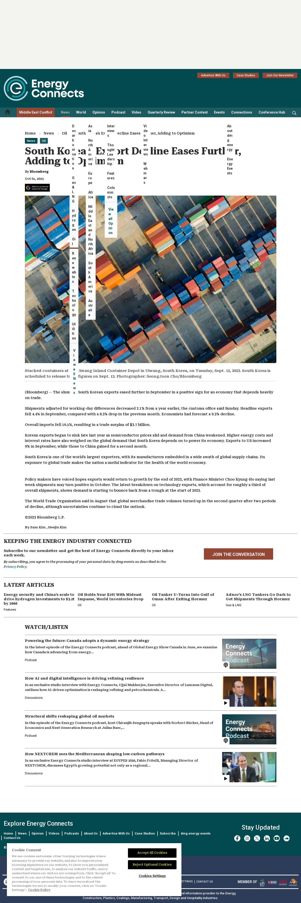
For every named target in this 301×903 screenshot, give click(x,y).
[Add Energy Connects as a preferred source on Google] (37, 188)
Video (136, 112)
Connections (241, 112)
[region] (94, 869)
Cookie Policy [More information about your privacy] (39, 890)
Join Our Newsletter (280, 75)
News (65, 112)
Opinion (98, 112)
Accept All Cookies (152, 852)
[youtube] (277, 838)
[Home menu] (7, 112)
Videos (54, 833)
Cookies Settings (152, 876)
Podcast (118, 112)
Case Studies (246, 75)
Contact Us (12, 838)
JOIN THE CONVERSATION (238, 554)
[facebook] (237, 838)
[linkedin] (267, 838)
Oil (64, 133)
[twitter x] (257, 838)
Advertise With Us (213, 75)
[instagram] (247, 838)
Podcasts (71, 833)
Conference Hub (272, 112)
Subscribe (168, 833)
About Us (91, 833)
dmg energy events (196, 833)
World (81, 112)
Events (219, 112)
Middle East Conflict (35, 112)
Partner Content (194, 112)
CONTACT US (204, 881)
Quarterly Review (161, 112)
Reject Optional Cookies (152, 864)
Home (30, 133)
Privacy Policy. (15, 567)
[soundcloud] (286, 838)
